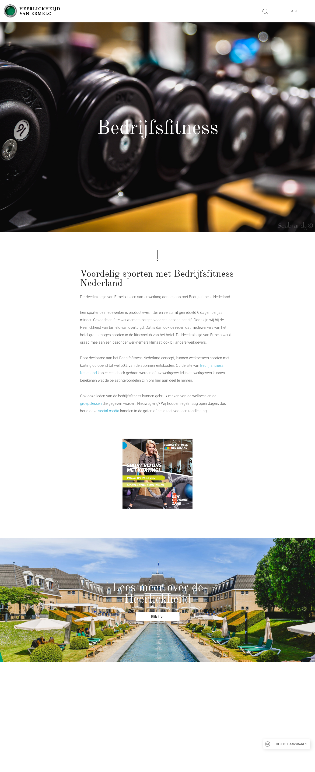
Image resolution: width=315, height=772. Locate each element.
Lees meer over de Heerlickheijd (157, 593)
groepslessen (91, 403)
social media (108, 411)
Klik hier (157, 617)
